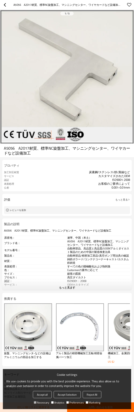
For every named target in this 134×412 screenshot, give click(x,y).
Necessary (41, 402)
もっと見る (121, 199)
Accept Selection (67, 395)
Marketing (93, 402)
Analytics (57, 402)
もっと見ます (67, 287)
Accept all (42, 395)
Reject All (92, 395)
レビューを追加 (18, 210)
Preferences (75, 402)
